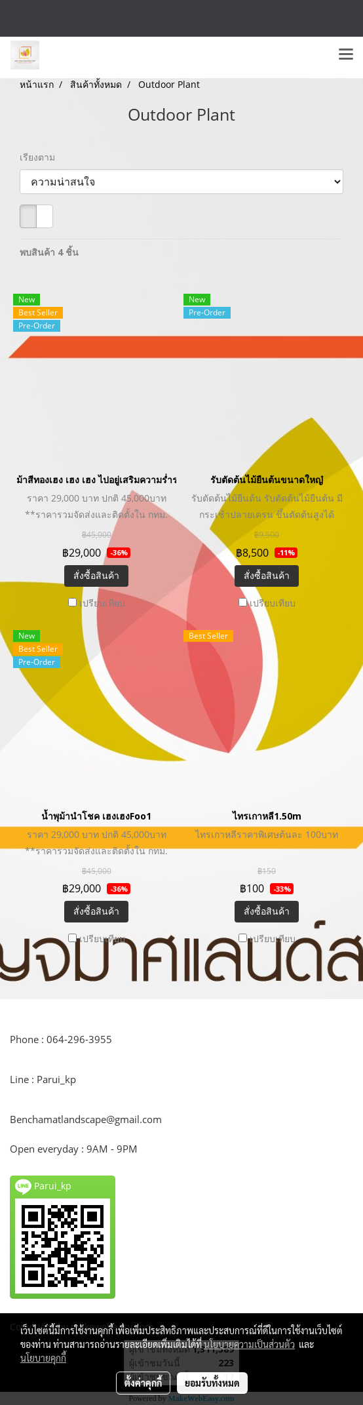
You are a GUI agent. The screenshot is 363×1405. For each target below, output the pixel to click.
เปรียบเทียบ (102, 603)
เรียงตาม (41, 157)
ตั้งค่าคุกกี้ (143, 1383)
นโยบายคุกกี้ (43, 1358)
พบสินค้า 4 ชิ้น (49, 252)
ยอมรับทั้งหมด (212, 1383)
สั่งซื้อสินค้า (96, 575)
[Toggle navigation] (346, 55)
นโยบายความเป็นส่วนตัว (249, 1344)
